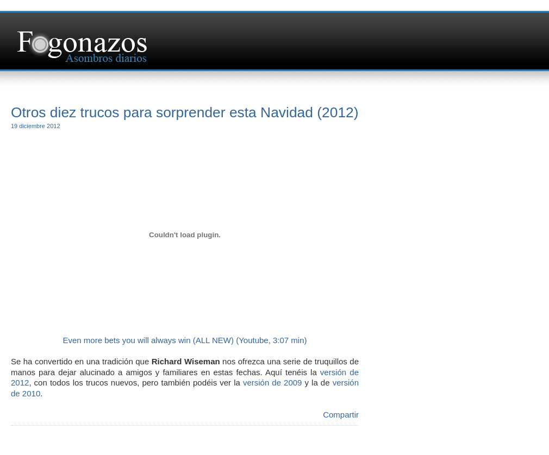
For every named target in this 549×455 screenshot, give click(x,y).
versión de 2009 (272, 382)
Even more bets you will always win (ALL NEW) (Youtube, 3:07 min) (185, 340)
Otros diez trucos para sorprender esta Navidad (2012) (185, 112)
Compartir (341, 414)
